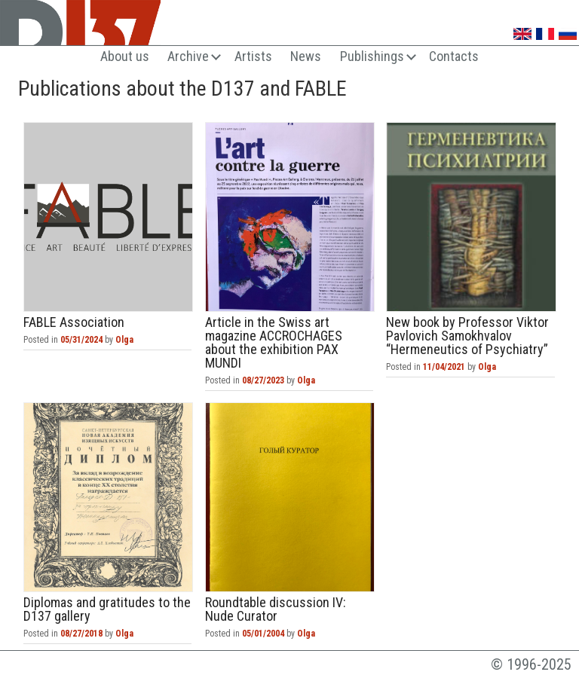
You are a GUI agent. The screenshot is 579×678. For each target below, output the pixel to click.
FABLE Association (108, 217)
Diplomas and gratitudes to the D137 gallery (108, 497)
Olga (124, 339)
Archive (188, 56)
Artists (253, 56)
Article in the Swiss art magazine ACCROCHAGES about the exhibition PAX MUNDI (290, 217)
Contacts (454, 56)
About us (124, 56)
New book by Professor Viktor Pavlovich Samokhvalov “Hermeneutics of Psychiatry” (471, 217)
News (305, 56)
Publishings (372, 56)
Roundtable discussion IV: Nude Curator (290, 497)
